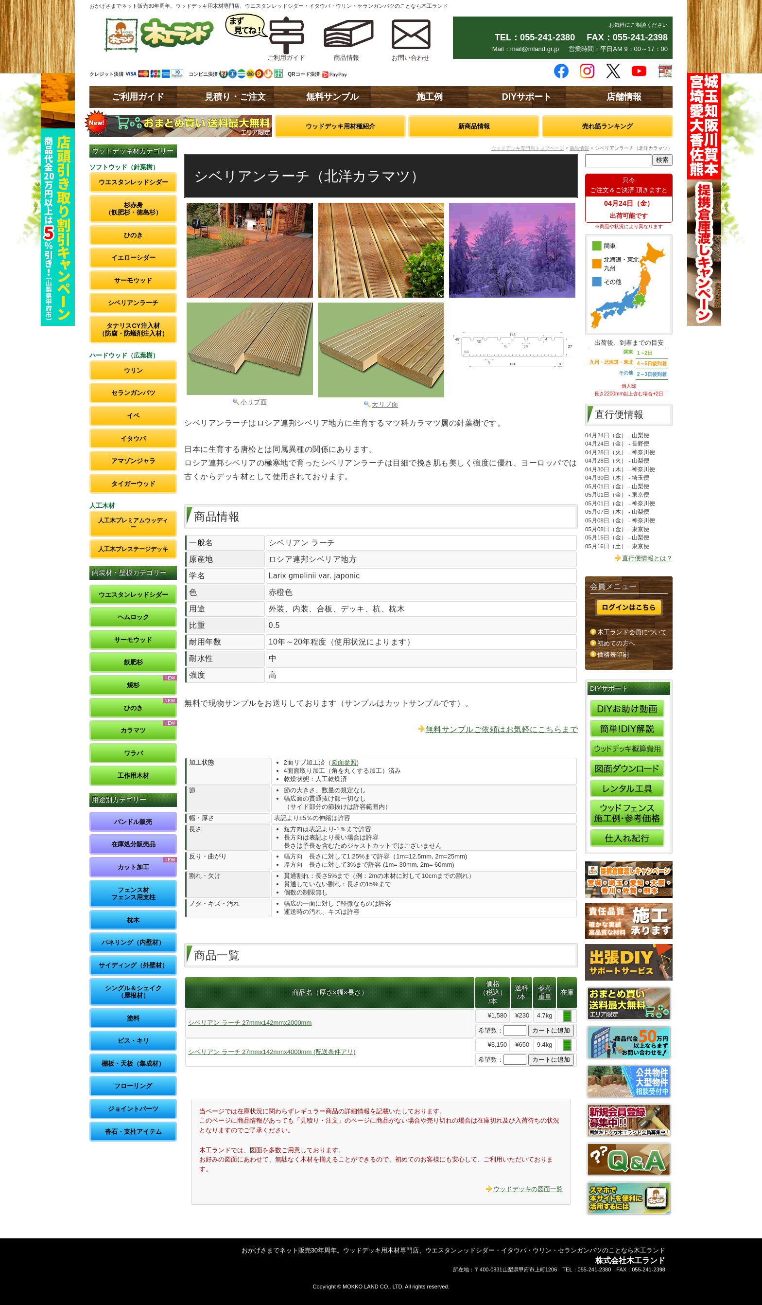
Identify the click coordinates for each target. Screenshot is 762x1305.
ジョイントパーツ (133, 1108)
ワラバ (133, 753)
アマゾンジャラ (133, 461)
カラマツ (133, 730)
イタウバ (133, 438)
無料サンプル (332, 97)
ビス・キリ (133, 1040)
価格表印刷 (613, 654)
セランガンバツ (133, 392)
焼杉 (133, 685)
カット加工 (133, 867)
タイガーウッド (133, 483)
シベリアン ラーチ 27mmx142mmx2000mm (250, 1022)
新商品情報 (474, 126)
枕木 (133, 920)
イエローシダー (133, 257)
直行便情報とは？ (647, 558)
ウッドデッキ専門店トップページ (527, 148)
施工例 (429, 97)
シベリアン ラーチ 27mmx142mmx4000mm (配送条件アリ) (272, 1051)
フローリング (133, 1086)
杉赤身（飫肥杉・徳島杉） (133, 208)
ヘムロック (133, 617)
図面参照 (344, 762)
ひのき (133, 235)
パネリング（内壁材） (133, 942)
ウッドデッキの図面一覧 (528, 1189)
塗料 (133, 1018)
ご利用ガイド (138, 97)
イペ (133, 415)
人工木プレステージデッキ (133, 549)
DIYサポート (527, 97)
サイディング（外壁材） (133, 965)
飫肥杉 (133, 662)
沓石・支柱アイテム (133, 1131)
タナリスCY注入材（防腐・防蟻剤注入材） (133, 329)
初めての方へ (616, 643)
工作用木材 (133, 775)
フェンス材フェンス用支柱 (133, 893)
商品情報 (579, 148)
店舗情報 (623, 97)
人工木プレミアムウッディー (133, 523)
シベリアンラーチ (133, 302)
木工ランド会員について (632, 632)
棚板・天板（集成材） (133, 1063)
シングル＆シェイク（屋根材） (133, 992)
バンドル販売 (133, 821)
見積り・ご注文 (235, 97)
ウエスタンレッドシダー (133, 182)
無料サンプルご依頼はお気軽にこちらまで (502, 729)
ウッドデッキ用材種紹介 (340, 126)
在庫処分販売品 (133, 844)
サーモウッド (133, 280)
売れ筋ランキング (607, 126)
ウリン (133, 370)
